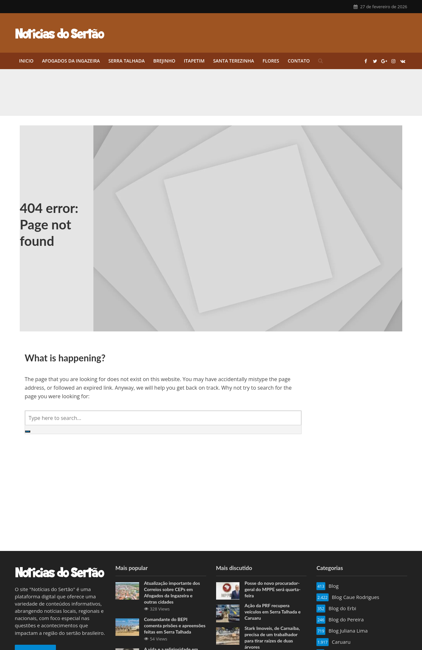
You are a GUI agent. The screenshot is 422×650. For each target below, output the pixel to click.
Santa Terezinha (233, 61)
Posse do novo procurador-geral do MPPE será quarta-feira (272, 589)
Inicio (26, 61)
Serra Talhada (127, 61)
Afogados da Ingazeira (71, 61)
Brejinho (164, 61)
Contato (299, 61)
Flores (270, 61)
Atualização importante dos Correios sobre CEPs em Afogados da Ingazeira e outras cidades (172, 592)
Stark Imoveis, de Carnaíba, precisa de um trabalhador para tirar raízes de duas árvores (272, 637)
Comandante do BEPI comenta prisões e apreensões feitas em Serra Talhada (175, 625)
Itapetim (194, 61)
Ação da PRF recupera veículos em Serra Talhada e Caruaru (272, 612)
